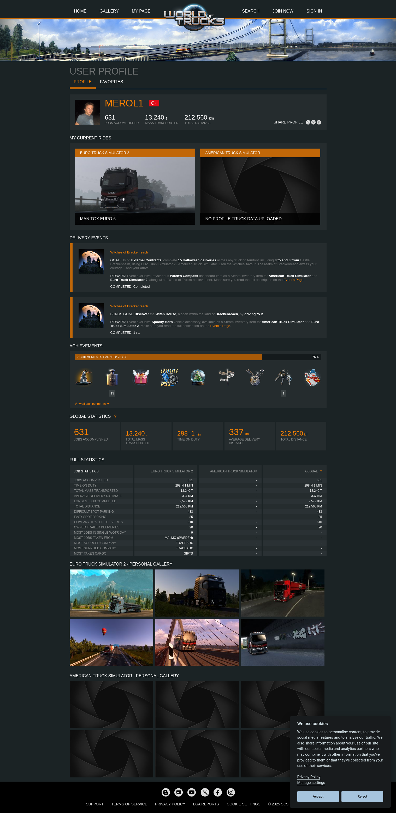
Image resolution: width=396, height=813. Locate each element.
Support (94, 804)
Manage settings (311, 783)
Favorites (111, 82)
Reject (362, 796)
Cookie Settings (243, 804)
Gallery (109, 11)
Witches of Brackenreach (129, 252)
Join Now (283, 11)
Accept (318, 796)
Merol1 (124, 103)
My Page (141, 11)
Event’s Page (293, 280)
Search (250, 11)
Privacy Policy (170, 804)
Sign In (314, 11)
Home (80, 11)
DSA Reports (206, 804)
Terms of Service (129, 804)
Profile (83, 82)
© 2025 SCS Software (289, 804)
